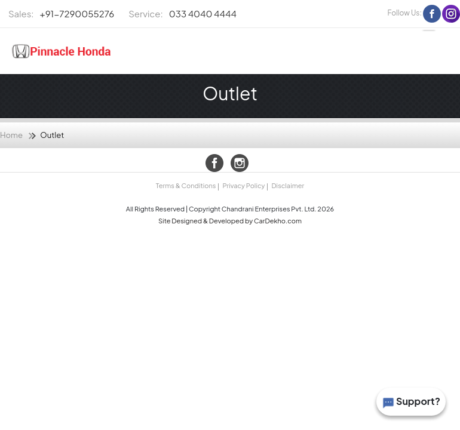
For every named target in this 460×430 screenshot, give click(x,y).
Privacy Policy (243, 185)
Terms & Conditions (186, 185)
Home (11, 135)
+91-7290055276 (61, 13)
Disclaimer (287, 185)
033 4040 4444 (182, 13)
